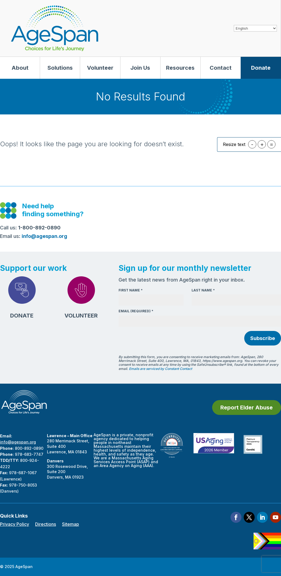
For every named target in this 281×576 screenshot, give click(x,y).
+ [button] (262, 144)
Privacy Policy (14, 524)
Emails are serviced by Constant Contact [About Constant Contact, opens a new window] (160, 369)
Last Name (203, 290)
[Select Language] (255, 28)
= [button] (271, 144)
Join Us (140, 67)
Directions (45, 524)
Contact (221, 67)
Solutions (60, 67)
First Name (131, 290)
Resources (180, 67)
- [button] (252, 144)
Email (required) (136, 311)
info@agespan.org (18, 442)
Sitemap (70, 524)
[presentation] (160, 339)
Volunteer (100, 67)
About (20, 67)
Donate (261, 67)
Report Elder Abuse (246, 407)
